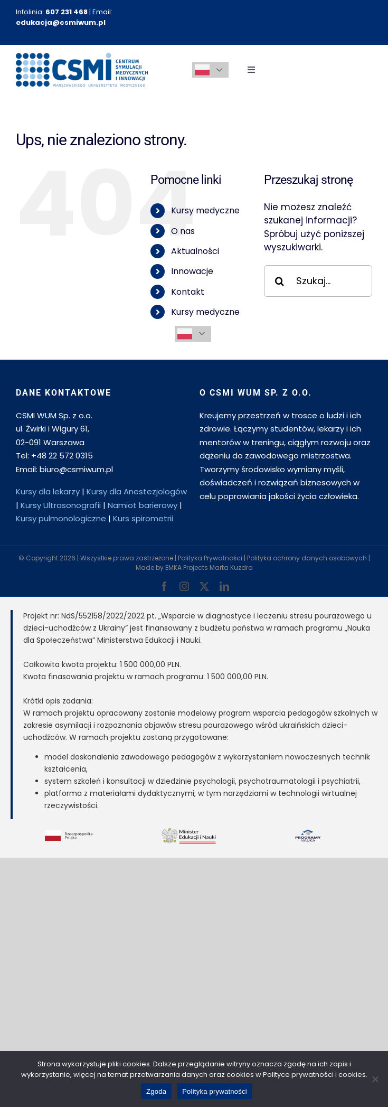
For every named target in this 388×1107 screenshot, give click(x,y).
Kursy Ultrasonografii (61, 505)
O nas (183, 231)
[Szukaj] (280, 281)
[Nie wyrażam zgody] (375, 1079)
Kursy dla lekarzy (48, 491)
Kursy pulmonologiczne (61, 518)
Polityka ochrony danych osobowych (307, 558)
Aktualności (195, 251)
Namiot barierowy (142, 505)
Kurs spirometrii (143, 518)
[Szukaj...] (318, 281)
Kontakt (187, 292)
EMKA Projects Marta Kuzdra (209, 567)
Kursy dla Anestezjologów (137, 491)
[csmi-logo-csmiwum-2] (82, 57)
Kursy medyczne (205, 210)
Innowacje (192, 271)
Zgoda (156, 1091)
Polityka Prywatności (210, 558)
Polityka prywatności (214, 1091)
